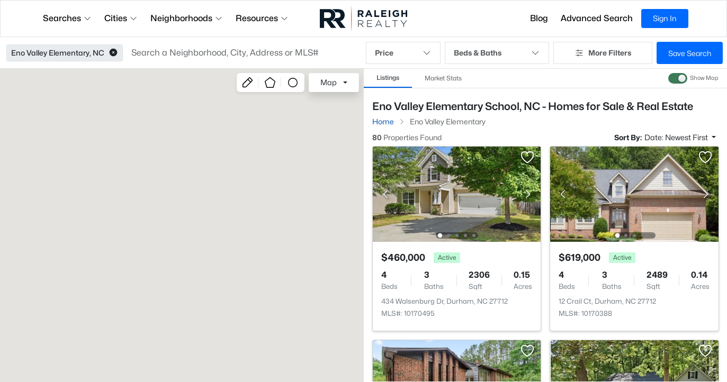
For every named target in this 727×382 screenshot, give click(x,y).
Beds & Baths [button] (497, 53)
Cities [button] (121, 18)
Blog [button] (539, 18)
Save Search (689, 53)
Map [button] (328, 82)
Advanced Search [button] (597, 18)
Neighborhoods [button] (186, 18)
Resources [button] (262, 18)
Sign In (665, 18)
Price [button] (403, 53)
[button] (113, 53)
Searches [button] (67, 18)
